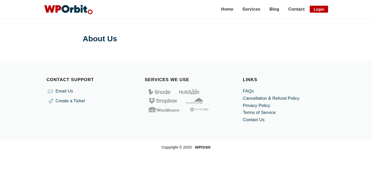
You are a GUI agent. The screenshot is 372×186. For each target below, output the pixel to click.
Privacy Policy (256, 105)
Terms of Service (259, 112)
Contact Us (254, 119)
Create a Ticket (66, 100)
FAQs (248, 91)
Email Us (60, 91)
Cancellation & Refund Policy (271, 98)
